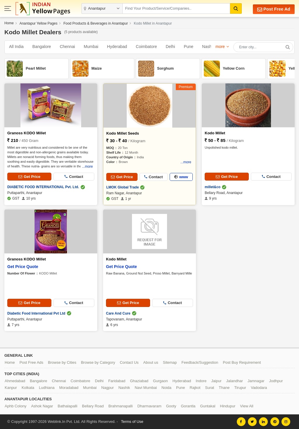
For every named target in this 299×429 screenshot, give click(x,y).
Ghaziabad (139, 381)
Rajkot (195, 387)
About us (150, 362)
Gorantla (188, 406)
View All (246, 406)
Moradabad (69, 387)
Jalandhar (234, 381)
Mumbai (91, 46)
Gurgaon (160, 381)
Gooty (171, 406)
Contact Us (129, 362)
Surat (209, 387)
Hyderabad (117, 46)
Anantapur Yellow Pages (39, 23)
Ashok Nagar (42, 406)
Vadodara (259, 387)
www (181, 177)
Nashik (208, 46)
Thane (224, 387)
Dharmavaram (149, 406)
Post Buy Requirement (242, 362)
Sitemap (170, 362)
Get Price (29, 176)
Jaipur (216, 381)
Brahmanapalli (120, 406)
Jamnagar (256, 381)
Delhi (170, 46)
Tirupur (240, 387)
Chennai (67, 46)
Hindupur (227, 406)
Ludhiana (47, 387)
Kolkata (28, 387)
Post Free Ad (273, 9)
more (220, 46)
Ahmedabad (15, 381)
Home (9, 23)
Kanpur (11, 387)
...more (87, 166)
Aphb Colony (15, 406)
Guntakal (207, 406)
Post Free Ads (32, 362)
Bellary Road (93, 406)
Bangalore (41, 46)
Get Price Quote (22, 266)
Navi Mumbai (146, 387)
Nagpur (107, 387)
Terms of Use (132, 421)
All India (16, 46)
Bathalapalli (67, 406)
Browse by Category (98, 362)
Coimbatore (146, 46)
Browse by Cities (62, 362)
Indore (201, 381)
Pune (188, 46)
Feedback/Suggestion (200, 362)
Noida (166, 387)
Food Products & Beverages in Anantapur (95, 23)
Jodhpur (276, 381)
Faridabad (117, 381)
